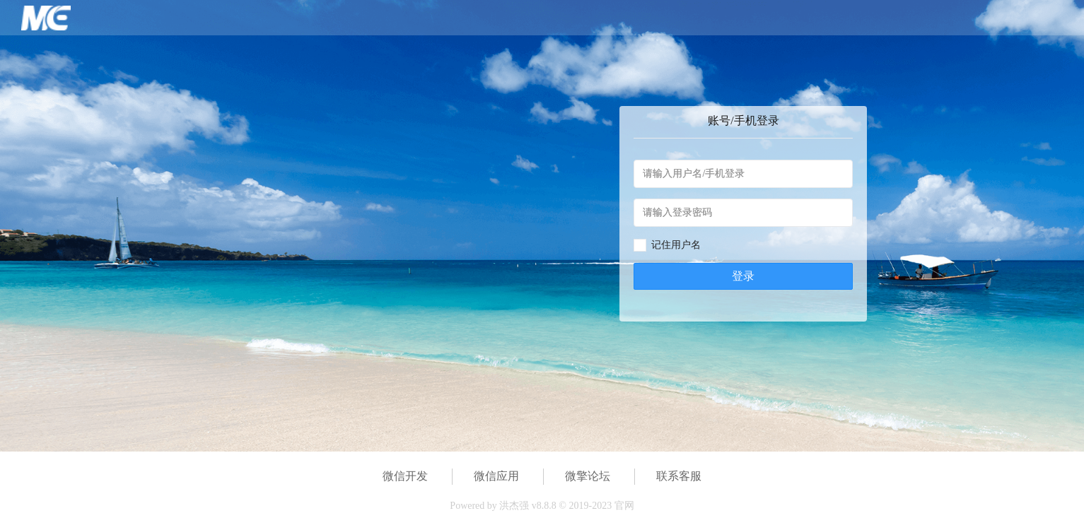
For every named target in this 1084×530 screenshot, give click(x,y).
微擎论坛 (587, 476)
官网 (624, 505)
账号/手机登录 (743, 120)
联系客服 (678, 476)
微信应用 (496, 476)
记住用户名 (676, 245)
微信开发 (405, 476)
